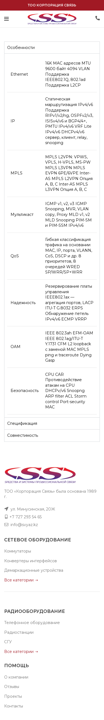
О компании (16, 677)
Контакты (13, 706)
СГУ (8, 641)
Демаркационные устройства (33, 570)
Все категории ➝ (21, 580)
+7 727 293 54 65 (25, 516)
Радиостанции (19, 632)
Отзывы (11, 686)
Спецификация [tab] (22, 423)
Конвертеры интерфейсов (30, 560)
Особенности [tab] (21, 47)
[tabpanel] (52, 235)
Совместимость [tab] (22, 435)
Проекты (13, 696)
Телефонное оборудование (32, 622)
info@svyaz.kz (24, 524)
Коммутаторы (17, 551)
